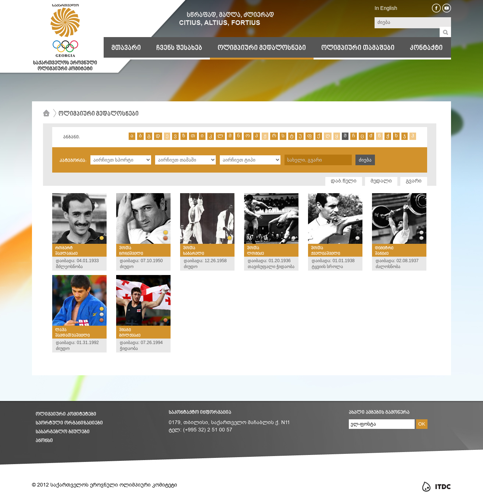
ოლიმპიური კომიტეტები (66, 414)
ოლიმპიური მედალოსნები (262, 48)
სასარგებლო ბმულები (63, 432)
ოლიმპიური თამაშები (357, 48)
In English (386, 8)
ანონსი (44, 441)
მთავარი (126, 48)
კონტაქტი (426, 48)
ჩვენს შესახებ (179, 48)
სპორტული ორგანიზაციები (69, 423)
